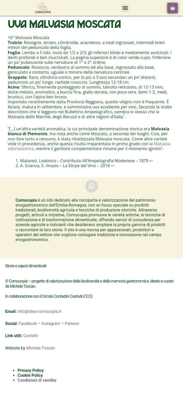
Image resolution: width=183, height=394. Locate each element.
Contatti (30, 335)
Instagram (51, 323)
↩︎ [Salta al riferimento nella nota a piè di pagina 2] (112, 165)
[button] (125, 8)
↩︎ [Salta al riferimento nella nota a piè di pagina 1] (151, 161)
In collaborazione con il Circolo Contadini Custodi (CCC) (48, 296)
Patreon (72, 323)
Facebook (28, 323)
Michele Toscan (40, 348)
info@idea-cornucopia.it (39, 311)
